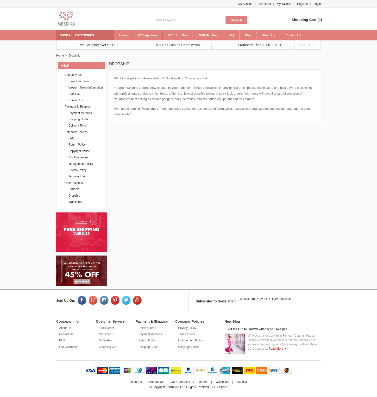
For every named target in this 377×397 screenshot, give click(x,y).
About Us (268, 35)
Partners (74, 189)
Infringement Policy (81, 164)
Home (123, 35)
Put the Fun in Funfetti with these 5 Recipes (257, 329)
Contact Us (293, 35)
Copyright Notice (79, 151)
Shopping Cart (304, 20)
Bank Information (79, 81)
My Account (245, 4)
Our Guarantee (78, 157)
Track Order (106, 328)
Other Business (74, 183)
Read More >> (278, 348)
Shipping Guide (78, 119)
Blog (248, 35)
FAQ (232, 35)
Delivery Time (77, 125)
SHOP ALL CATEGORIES (77, 35)
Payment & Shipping (77, 106)
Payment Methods (80, 113)
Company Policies (76, 132)
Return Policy (77, 144)
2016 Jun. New (178, 35)
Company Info (73, 75)
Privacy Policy (78, 170)
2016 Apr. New (147, 35)
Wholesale (75, 202)
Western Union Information (86, 87)
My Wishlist (284, 4)
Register (302, 4)
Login (317, 4)
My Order (265, 4)
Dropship (74, 55)
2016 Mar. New (208, 35)
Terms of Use (77, 176)
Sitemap (241, 382)
